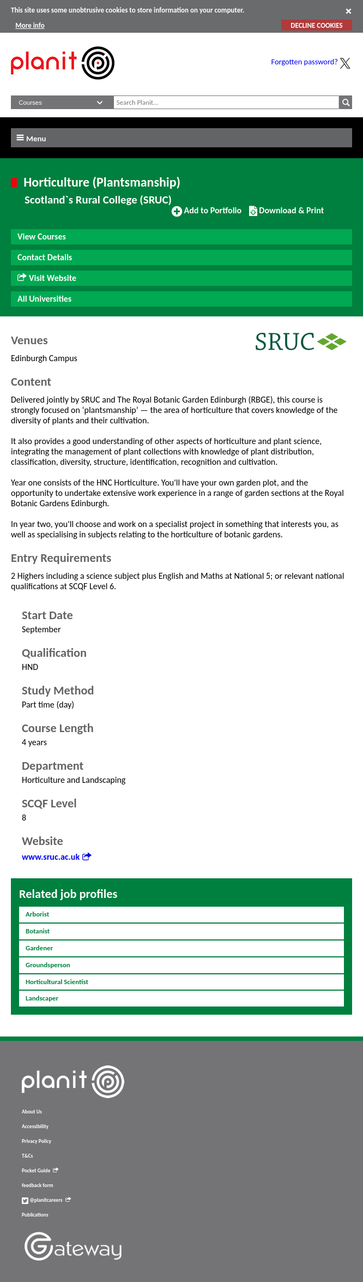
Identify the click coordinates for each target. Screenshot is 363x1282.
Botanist (38, 931)
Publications (35, 1215)
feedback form (37, 1185)
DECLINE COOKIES (316, 25)
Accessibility (35, 1126)
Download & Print (286, 215)
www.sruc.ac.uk (56, 857)
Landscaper (42, 998)
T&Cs (27, 1156)
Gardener (39, 948)
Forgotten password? (304, 62)
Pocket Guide (40, 1170)
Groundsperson (48, 965)
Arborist (37, 914)
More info (29, 25)
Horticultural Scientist (57, 982)
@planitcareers (46, 1200)
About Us (32, 1112)
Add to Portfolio (206, 215)
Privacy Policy (36, 1141)
